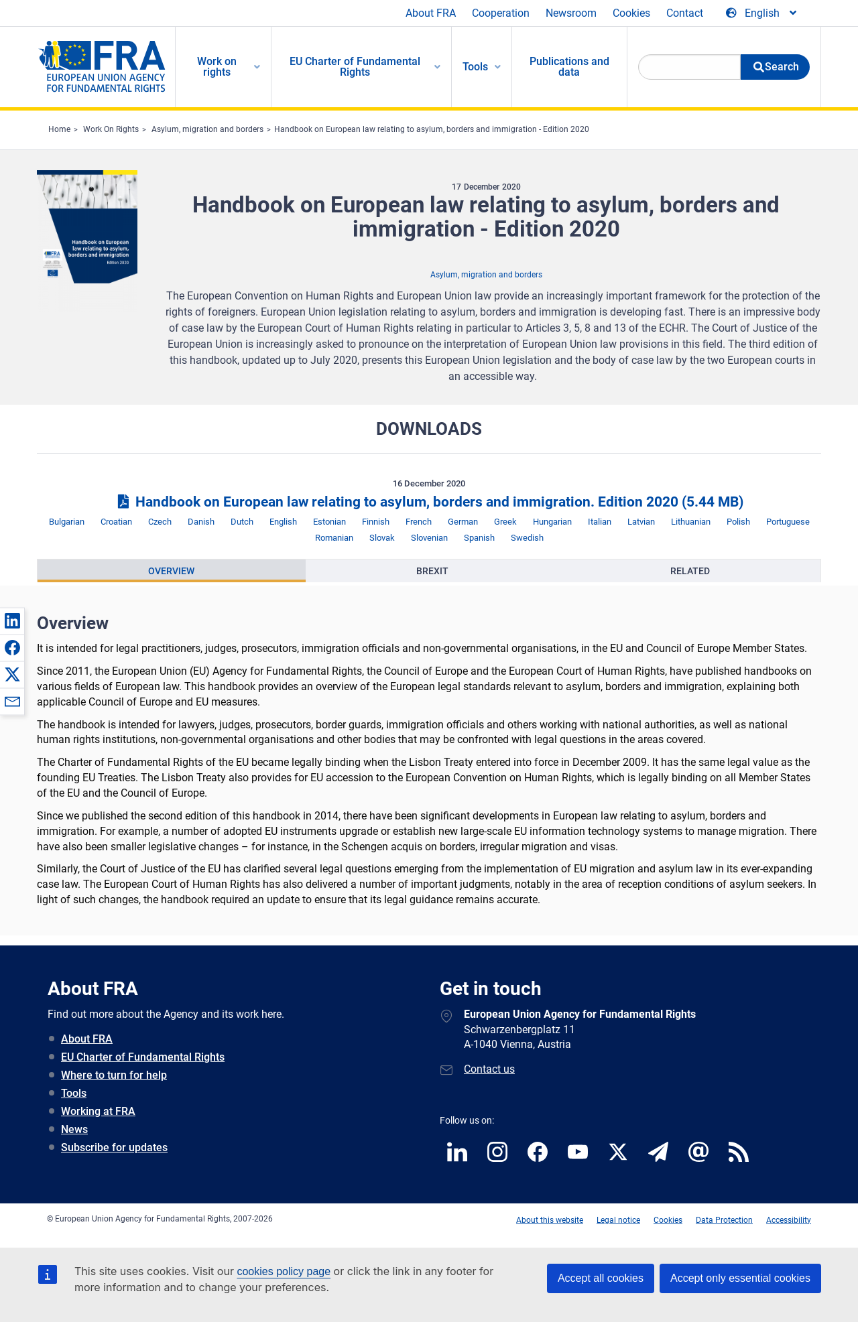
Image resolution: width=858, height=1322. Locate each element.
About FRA (431, 13)
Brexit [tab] (432, 571)
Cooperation (501, 13)
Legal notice (618, 1220)
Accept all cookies (601, 1278)
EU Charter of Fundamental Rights (143, 1057)
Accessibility (788, 1220)
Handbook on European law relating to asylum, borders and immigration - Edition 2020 (431, 129)
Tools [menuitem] (475, 66)
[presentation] (172, 570)
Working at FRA (98, 1111)
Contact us (489, 1069)
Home (59, 129)
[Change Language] (762, 13)
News (74, 1129)
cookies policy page (283, 1271)
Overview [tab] (171, 571)
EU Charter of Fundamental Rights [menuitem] (355, 66)
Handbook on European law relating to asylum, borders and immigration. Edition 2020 (429, 502)
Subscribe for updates (114, 1147)
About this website (549, 1220)
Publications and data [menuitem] (569, 66)
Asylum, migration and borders (207, 129)
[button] (12, 620)
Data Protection (724, 1220)
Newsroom (571, 13)
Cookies (631, 13)
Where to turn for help (114, 1075)
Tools (73, 1093)
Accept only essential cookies (740, 1278)
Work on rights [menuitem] (217, 66)
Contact (684, 13)
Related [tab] (690, 571)
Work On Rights (111, 129)
